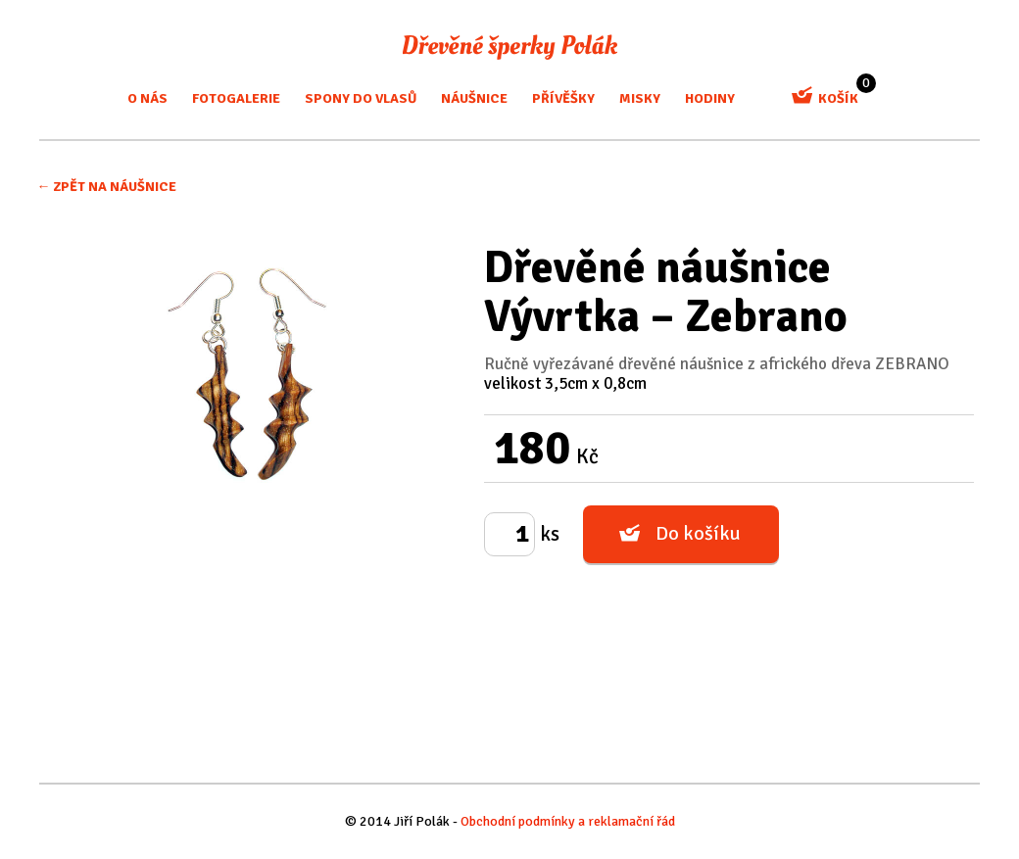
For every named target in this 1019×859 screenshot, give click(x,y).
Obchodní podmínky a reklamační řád (568, 821)
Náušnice (474, 98)
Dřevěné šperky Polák (510, 47)
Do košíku (698, 533)
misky (639, 98)
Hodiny (710, 98)
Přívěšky (563, 98)
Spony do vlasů (360, 98)
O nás (147, 98)
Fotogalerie (236, 98)
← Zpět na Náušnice (106, 186)
